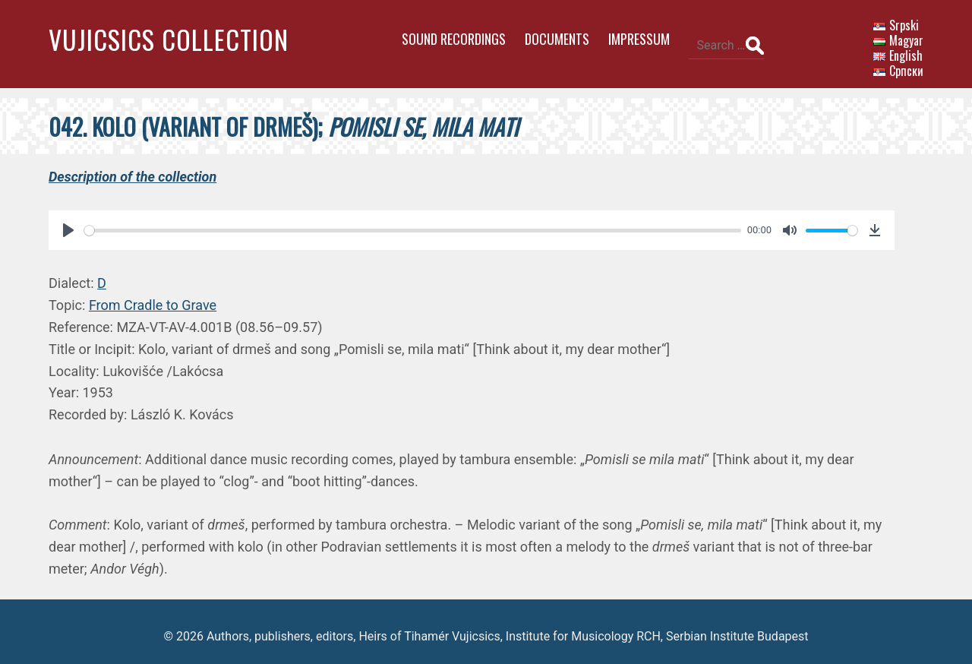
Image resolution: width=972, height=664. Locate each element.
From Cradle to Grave (152, 297)
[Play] (68, 222)
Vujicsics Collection (169, 39)
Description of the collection (132, 167)
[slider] (405, 221)
